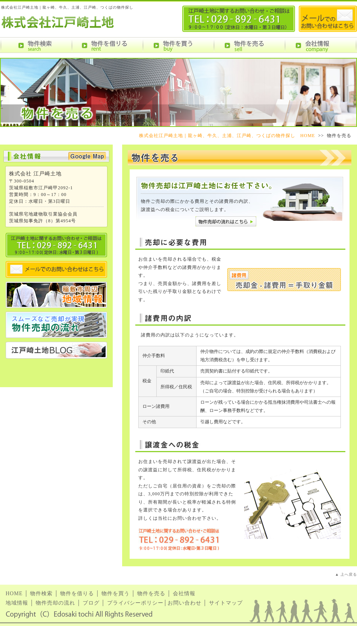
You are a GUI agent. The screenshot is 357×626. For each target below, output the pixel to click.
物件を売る (151, 593)
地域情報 (17, 603)
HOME (14, 593)
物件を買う (115, 593)
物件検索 (41, 593)
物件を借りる (77, 593)
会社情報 (184, 593)
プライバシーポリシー (135, 603)
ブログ (91, 603)
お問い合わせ (184, 603)
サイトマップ (226, 603)
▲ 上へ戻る (346, 574)
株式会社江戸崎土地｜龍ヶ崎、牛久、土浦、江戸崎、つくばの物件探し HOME (227, 135)
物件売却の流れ (55, 603)
